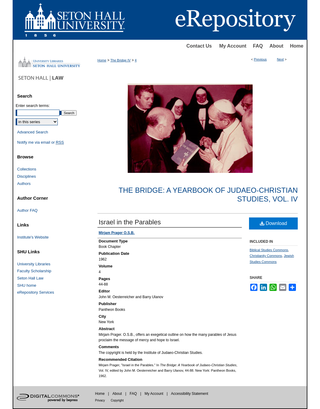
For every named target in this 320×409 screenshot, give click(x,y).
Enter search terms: (33, 105)
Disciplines (26, 176)
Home (296, 45)
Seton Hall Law (30, 278)
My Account (232, 45)
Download (273, 223)
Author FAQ (27, 210)
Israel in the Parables (130, 222)
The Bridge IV (120, 60)
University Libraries (34, 264)
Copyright (117, 400)
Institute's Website (33, 237)
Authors (24, 183)
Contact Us (199, 45)
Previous (260, 59)
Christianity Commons (266, 256)
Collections (26, 169)
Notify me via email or (40, 142)
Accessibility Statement (189, 394)
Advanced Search (32, 132)
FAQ (258, 45)
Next (280, 59)
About (276, 45)
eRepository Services (35, 292)
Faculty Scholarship (34, 271)
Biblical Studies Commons (269, 250)
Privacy (100, 400)
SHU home (26, 285)
